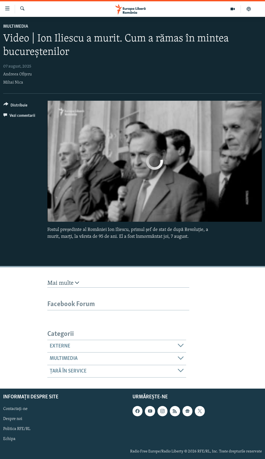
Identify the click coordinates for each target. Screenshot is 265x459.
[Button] (15, 106)
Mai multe (63, 283)
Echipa (9, 439)
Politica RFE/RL (16, 429)
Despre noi (12, 419)
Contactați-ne (15, 409)
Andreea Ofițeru (17, 74)
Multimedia (15, 26)
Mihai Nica (13, 82)
